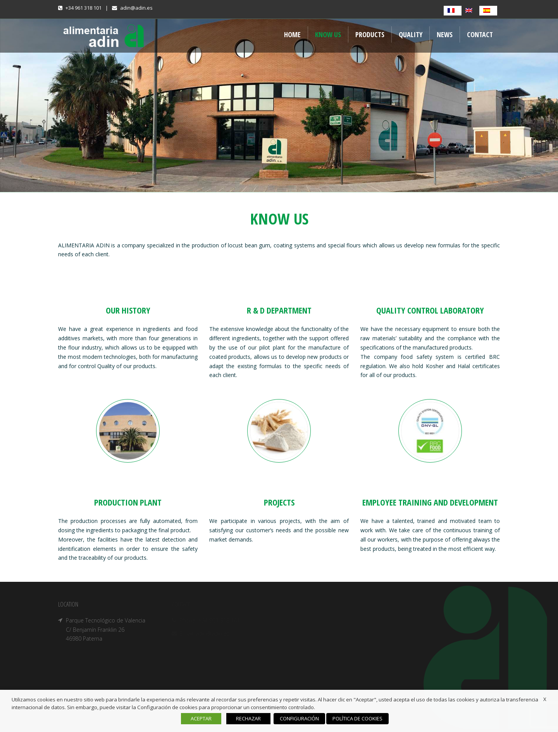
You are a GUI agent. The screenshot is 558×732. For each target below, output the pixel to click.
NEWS (445, 34)
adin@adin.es (136, 7)
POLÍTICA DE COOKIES (357, 718)
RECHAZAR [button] (248, 718)
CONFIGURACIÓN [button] (299, 718)
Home (292, 34)
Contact (480, 34)
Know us (328, 34)
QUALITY (410, 34)
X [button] (544, 699)
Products (369, 34)
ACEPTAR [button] (201, 718)
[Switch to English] (470, 10)
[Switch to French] (453, 10)
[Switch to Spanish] (488, 10)
